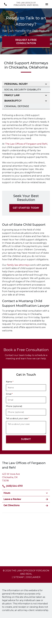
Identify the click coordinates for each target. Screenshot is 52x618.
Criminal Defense (16, 106)
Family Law (12, 95)
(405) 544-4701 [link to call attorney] (12, 486)
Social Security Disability (22, 89)
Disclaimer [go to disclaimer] (33, 577)
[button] (47, 4)
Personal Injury (16, 84)
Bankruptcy (12, 100)
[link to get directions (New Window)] (26, 477)
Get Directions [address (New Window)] (26, 505)
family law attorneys (18, 265)
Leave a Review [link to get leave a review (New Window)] (26, 499)
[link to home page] (26, 4)
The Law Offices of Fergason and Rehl (26, 144)
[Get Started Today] (26, 208)
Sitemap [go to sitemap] (18, 577)
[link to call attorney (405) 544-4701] (5, 4)
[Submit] (26, 439)
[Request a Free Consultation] (26, 42)
